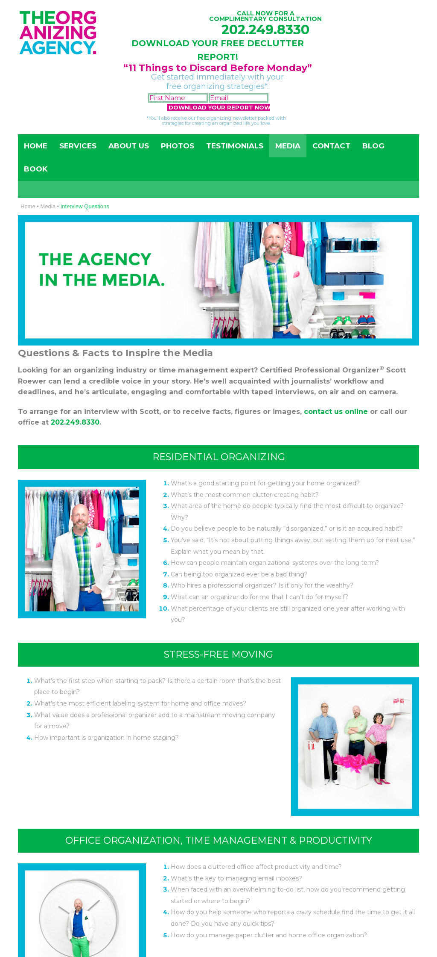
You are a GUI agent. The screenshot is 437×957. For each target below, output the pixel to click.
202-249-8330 (342, 582)
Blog (373, 146)
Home (35, 146)
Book (35, 169)
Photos (177, 146)
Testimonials (234, 146)
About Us (128, 146)
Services (77, 146)
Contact (331, 146)
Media (287, 146)
